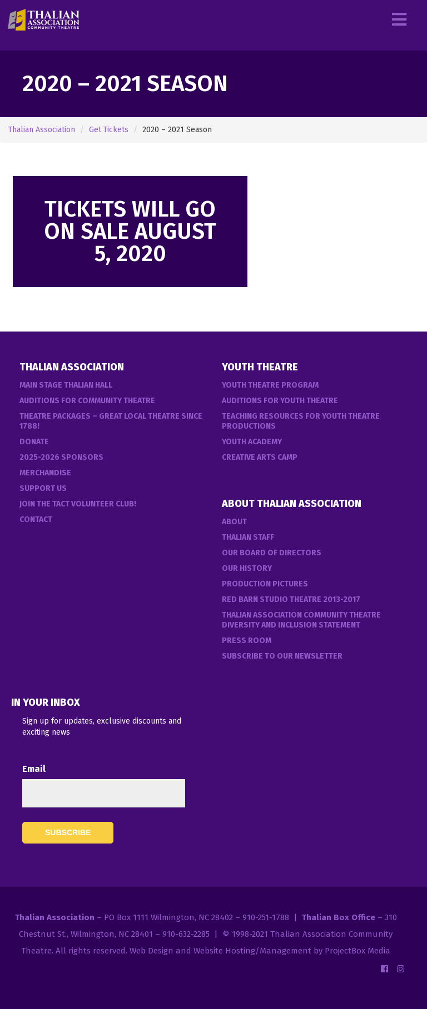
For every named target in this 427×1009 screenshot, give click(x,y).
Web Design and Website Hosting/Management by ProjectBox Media (260, 951)
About (234, 521)
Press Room (246, 640)
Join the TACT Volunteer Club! (77, 504)
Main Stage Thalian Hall (65, 385)
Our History (247, 568)
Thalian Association (41, 129)
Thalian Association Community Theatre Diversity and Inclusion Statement (301, 620)
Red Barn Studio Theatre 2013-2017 (291, 599)
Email (34, 769)
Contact (35, 519)
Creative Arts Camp (259, 457)
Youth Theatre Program (270, 385)
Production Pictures (265, 584)
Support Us (43, 488)
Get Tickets (108, 129)
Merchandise (45, 473)
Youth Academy (252, 441)
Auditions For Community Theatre (87, 400)
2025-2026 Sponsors (61, 457)
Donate (34, 441)
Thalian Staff (248, 537)
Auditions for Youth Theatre (280, 400)
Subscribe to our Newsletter (282, 656)
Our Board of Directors (271, 553)
